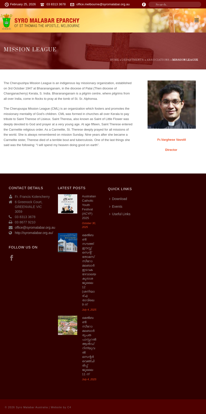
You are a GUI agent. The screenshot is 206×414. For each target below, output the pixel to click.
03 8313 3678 (56, 4)
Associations (158, 60)
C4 (69, 407)
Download (118, 199)
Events (115, 206)
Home (114, 60)
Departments (133, 60)
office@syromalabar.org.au (35, 227)
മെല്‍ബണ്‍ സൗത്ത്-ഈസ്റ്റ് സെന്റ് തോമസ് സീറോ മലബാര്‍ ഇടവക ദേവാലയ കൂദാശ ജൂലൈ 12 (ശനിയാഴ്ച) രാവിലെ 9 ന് (89, 269)
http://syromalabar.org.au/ (34, 233)
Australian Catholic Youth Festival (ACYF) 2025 (89, 207)
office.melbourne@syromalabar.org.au (102, 4)
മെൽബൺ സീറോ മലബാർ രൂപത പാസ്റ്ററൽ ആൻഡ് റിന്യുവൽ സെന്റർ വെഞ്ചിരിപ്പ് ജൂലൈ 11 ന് (89, 346)
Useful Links (119, 214)
